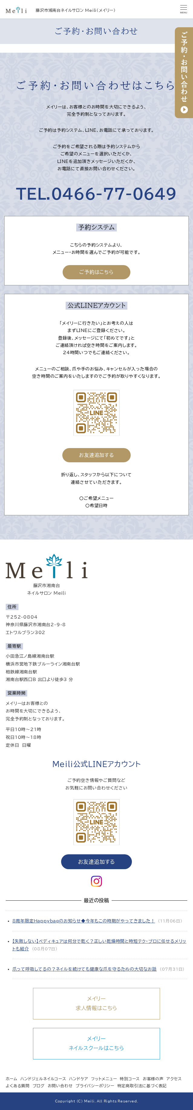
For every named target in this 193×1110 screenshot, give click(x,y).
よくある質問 (18, 1086)
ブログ (39, 1086)
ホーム (11, 1079)
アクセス (174, 1079)
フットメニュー (104, 1079)
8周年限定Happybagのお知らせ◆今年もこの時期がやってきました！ (83, 921)
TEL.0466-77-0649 (96, 194)
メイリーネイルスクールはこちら (96, 1043)
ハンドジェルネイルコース (43, 1079)
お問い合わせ (60, 1086)
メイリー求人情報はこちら (96, 1003)
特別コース (130, 1079)
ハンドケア (78, 1079)
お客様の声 (153, 1079)
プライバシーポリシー (95, 1086)
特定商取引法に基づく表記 (142, 1086)
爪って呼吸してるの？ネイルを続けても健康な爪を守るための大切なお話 (84, 969)
